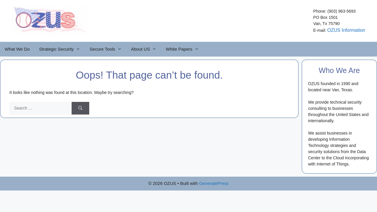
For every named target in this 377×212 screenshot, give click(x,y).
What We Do (17, 49)
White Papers (185, 49)
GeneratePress (214, 183)
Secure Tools (108, 49)
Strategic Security (62, 49)
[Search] (80, 108)
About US (146, 49)
